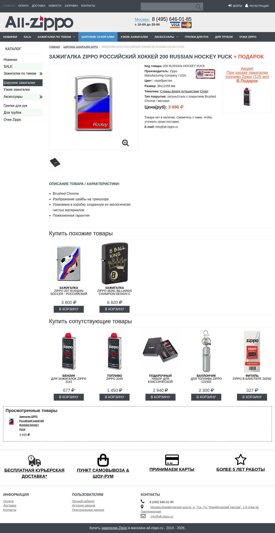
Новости (55, 5)
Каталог (13, 49)
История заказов (83, 505)
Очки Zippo (247, 36)
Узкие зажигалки (134, 36)
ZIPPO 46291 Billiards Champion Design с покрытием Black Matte (114, 294)
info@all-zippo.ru (162, 516)
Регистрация (257, 6)
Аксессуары (164, 36)
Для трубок (224, 36)
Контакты (88, 5)
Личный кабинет (83, 501)
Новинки (10, 36)
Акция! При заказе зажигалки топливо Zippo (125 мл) (247, 74)
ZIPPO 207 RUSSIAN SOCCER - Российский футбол (68, 292)
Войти (235, 6)
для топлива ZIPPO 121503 (206, 378)
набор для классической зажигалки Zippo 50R (160, 380)
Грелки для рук (197, 36)
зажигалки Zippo (114, 528)
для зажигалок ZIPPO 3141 (68, 378)
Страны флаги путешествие (179, 91)
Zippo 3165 (114, 377)
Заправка (71, 5)
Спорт (204, 91)
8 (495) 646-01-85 (172, 19)
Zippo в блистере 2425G (252, 377)
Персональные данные (88, 510)
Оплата (23, 5)
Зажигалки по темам (54, 36)
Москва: (142, 19)
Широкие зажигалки (98, 36)
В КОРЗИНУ (68, 309)
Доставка (39, 5)
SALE (27, 36)
